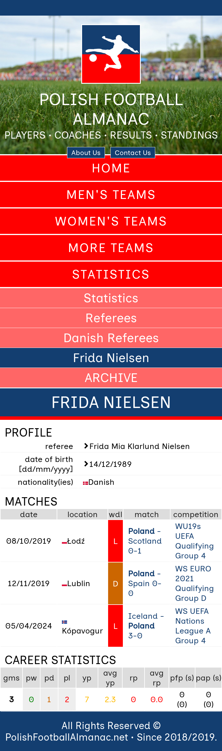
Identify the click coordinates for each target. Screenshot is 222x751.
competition (196, 514)
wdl (115, 514)
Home (111, 168)
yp (86, 678)
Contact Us (133, 152)
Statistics (111, 274)
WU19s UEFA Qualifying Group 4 (194, 540)
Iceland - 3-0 (146, 625)
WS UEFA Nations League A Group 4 (193, 625)
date (29, 514)
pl (67, 678)
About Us (86, 152)
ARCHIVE (111, 377)
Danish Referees (111, 337)
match (146, 514)
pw (31, 678)
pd (49, 678)
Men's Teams (111, 194)
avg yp (110, 677)
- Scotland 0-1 (145, 541)
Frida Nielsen (111, 357)
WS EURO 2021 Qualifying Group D (194, 583)
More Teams (111, 247)
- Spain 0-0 (145, 583)
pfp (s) (182, 678)
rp (134, 678)
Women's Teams (111, 221)
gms (11, 678)
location (82, 514)
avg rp (157, 677)
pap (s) (208, 678)
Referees (111, 317)
